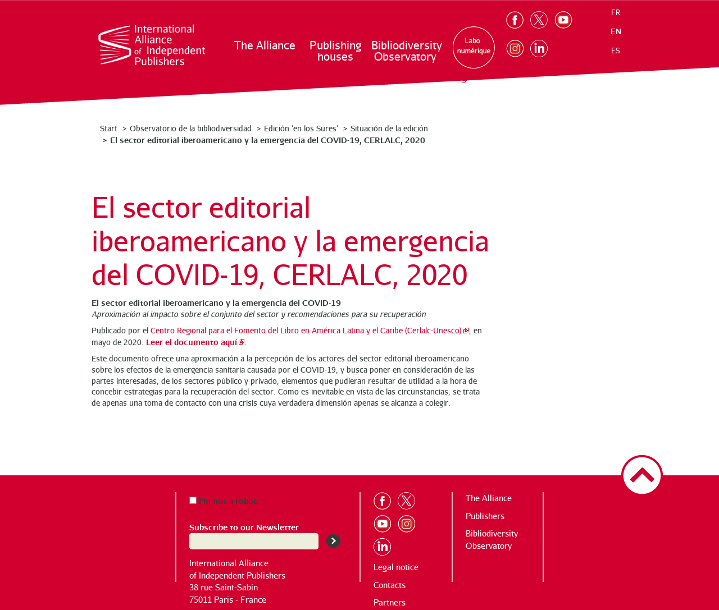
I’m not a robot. (224, 500)
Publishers (485, 516)
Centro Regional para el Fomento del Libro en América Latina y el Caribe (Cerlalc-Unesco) (306, 330)
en (616, 31)
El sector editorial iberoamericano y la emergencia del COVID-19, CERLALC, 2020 (267, 139)
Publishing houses (335, 50)
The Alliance (264, 45)
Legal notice (396, 567)
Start (108, 128)
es (615, 50)
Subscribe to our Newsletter (244, 526)
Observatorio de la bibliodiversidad (191, 128)
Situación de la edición (389, 128)
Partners (390, 602)
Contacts (390, 585)
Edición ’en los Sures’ (301, 128)
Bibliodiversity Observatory (405, 50)
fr (615, 12)
